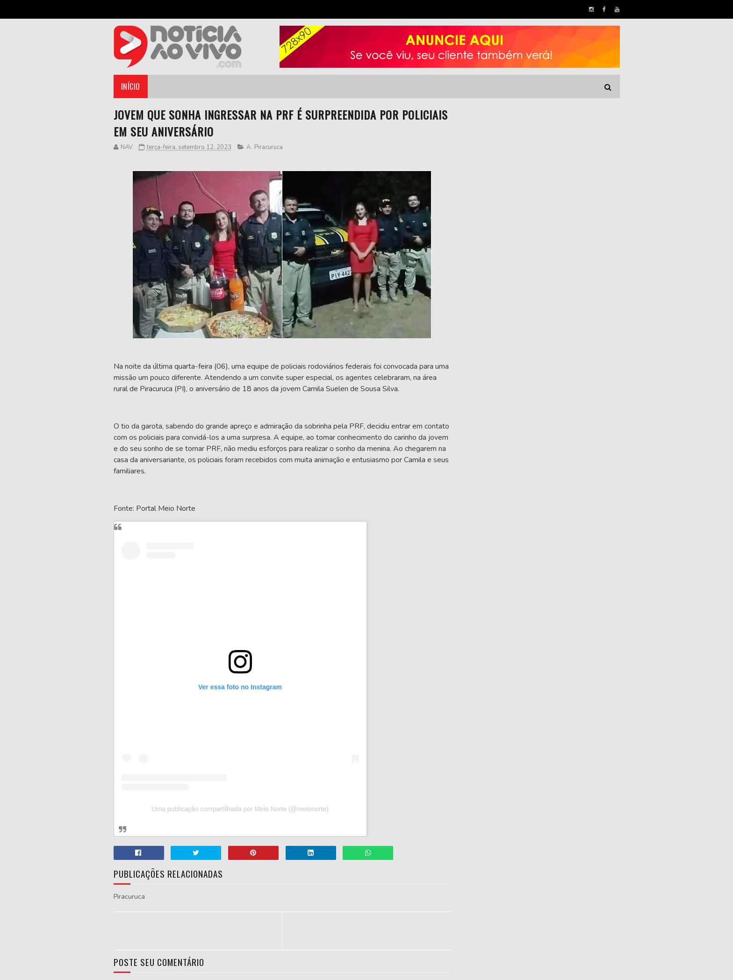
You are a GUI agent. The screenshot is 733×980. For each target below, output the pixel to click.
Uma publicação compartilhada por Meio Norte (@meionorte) (239, 809)
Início (130, 86)
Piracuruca (268, 147)
